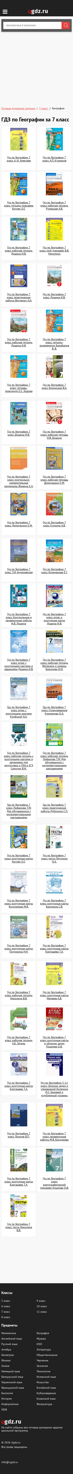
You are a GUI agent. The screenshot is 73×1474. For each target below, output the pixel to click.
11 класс (42, 1311)
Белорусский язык (12, 1377)
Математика (8, 1333)
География (43, 1333)
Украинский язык (11, 1382)
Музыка (41, 1338)
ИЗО (39, 1344)
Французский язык (12, 1387)
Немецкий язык (10, 1371)
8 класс (5, 1317)
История (6, 1398)
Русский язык (9, 1344)
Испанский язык (46, 1377)
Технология (43, 1371)
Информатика (9, 1404)
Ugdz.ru (15, 1442)
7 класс (5, 1311)
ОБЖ (4, 1409)
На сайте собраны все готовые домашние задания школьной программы (31, 1429)
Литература (44, 1349)
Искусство (43, 1382)
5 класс (5, 1301)
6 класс (5, 1306)
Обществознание (47, 1355)
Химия (5, 1366)
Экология (42, 1366)
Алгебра (6, 1349)
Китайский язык (46, 1387)
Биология (7, 1393)
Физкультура (44, 1404)
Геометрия (7, 1355)
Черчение (42, 1360)
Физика (6, 1360)
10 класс (42, 1306)
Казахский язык (46, 1398)
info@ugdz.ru (9, 1462)
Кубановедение (46, 1393)
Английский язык (11, 1338)
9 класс (41, 1301)
